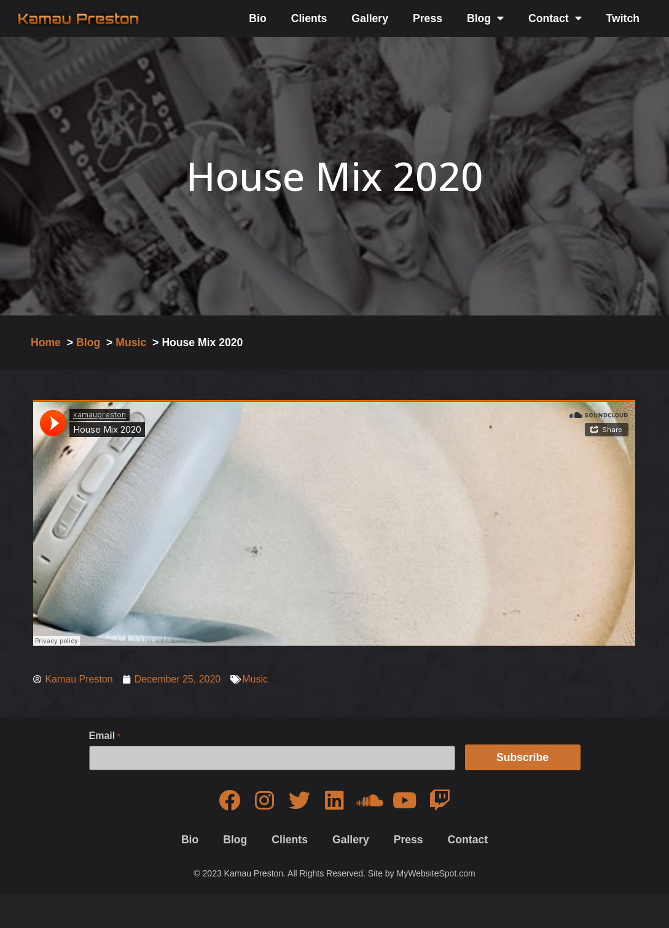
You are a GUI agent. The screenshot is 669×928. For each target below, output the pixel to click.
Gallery (369, 18)
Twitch (623, 18)
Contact (555, 18)
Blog (485, 18)
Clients (309, 18)
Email (104, 736)
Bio (257, 18)
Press (427, 18)
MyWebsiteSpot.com (436, 873)
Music (255, 679)
